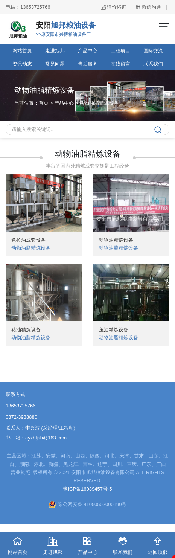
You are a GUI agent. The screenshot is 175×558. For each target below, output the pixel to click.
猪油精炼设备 (26, 329)
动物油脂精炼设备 (99, 103)
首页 (44, 103)
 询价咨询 (113, 7)
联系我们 (153, 64)
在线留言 (120, 64)
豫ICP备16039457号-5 (87, 489)
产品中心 (87, 50)
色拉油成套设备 (28, 240)
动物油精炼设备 (116, 240)
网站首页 (22, 50)
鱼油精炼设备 (113, 329)
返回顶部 (157, 543)
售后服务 (87, 64)
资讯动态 (22, 64)
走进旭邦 (55, 50)
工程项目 (120, 50)
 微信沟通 (148, 7)
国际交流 (153, 50)
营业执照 (21, 472)
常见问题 (55, 64)
